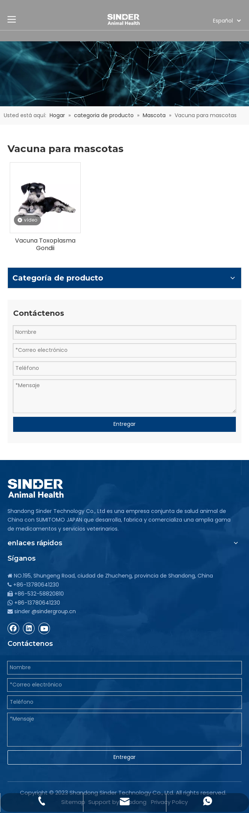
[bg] (124, 73)
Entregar (124, 424)
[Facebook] (14, 628)
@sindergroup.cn (54, 611)
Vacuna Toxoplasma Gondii (45, 244)
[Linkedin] (29, 628)
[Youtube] (44, 628)
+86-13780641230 (37, 602)
